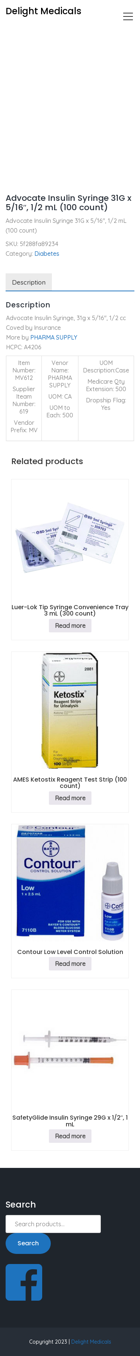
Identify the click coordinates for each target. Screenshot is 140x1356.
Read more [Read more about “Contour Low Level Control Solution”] (70, 963)
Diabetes (43, 32)
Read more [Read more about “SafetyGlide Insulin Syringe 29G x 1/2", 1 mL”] (70, 1136)
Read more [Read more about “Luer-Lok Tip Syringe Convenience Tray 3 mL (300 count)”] (70, 625)
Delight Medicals (91, 1341)
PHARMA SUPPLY (53, 337)
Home (14, 32)
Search (28, 1243)
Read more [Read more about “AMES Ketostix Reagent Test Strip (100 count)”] (70, 798)
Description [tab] (29, 282)
